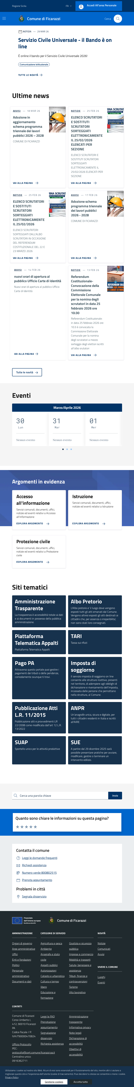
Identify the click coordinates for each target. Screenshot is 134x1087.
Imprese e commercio (81, 954)
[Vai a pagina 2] (67, 449)
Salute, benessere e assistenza (80, 968)
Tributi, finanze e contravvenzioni (78, 978)
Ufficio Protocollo (21, 1044)
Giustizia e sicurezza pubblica (80, 946)
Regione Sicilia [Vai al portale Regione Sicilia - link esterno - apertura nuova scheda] (19, 6)
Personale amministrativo (20, 973)
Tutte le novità (27, 372)
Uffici (15, 954)
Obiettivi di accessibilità (76, 1052)
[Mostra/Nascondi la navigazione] (4, 18)
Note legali (75, 1033)
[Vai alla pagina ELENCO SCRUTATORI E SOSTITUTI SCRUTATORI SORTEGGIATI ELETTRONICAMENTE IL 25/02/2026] (25, 256)
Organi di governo (22, 943)
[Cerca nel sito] (118, 19)
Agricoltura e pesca (51, 943)
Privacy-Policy (11, 1077)
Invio (115, 795)
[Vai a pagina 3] (71, 449)
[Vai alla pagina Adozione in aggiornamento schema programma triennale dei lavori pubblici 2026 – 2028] (25, 181)
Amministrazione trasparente (78, 1019)
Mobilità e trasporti (79, 960)
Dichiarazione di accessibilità (78, 1041)
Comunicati (104, 949)
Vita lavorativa (77, 992)
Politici (15, 965)
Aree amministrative (23, 949)
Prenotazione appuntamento (49, 1024)
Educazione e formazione (48, 995)
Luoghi (101, 977)
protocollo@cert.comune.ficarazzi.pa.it (33, 1052)
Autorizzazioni (48, 970)
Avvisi (101, 954)
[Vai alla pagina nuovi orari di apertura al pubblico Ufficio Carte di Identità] (27, 352)
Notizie (101, 943)
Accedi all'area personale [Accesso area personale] (101, 5)
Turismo (73, 987)
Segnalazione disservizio (48, 1035)
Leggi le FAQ (48, 1016)
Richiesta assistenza (52, 1044)
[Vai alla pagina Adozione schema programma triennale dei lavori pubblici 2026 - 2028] (83, 256)
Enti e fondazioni (21, 960)
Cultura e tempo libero (50, 984)
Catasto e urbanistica (53, 976)
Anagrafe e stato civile (50, 957)
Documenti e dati (21, 981)
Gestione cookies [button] (54, 1082)
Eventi (101, 982)
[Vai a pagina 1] (63, 449)
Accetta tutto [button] (81, 1082)
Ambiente (46, 949)
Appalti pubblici (49, 965)
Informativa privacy (80, 1027)
